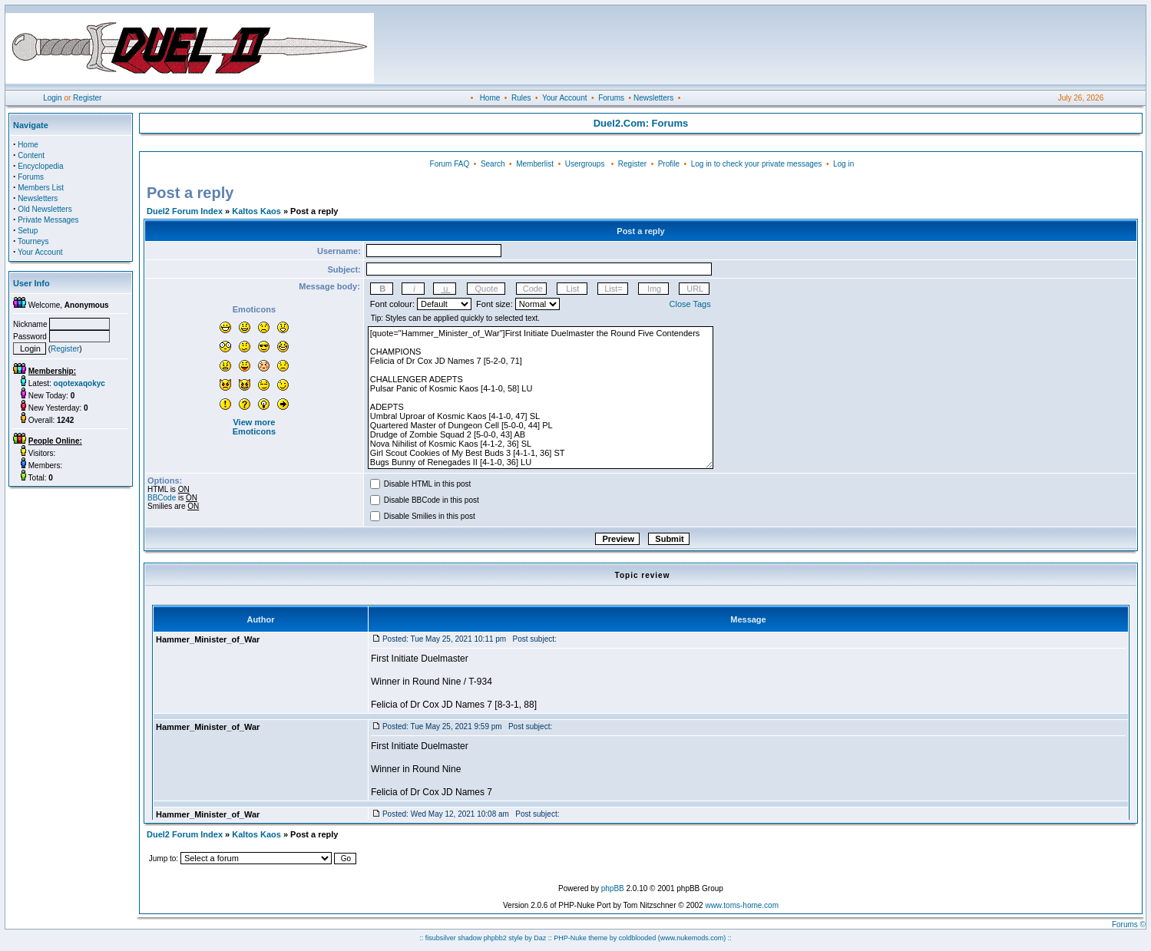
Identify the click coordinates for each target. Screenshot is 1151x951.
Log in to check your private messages (756, 164)
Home (490, 98)
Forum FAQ (450, 164)
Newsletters (653, 98)
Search (493, 164)
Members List (41, 187)
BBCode (161, 498)
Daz (540, 938)
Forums (611, 98)
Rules (521, 98)
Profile (669, 164)
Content (31, 155)
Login (52, 98)
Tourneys (33, 241)
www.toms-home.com (742, 905)
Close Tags (690, 304)
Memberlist (535, 164)
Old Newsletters (45, 209)
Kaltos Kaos (256, 211)
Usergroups (585, 164)
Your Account (564, 98)
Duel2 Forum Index (185, 211)
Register (87, 98)
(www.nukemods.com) (692, 938)
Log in (843, 164)
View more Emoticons (254, 427)
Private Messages (48, 220)
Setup (28, 230)
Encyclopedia (40, 166)
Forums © (1129, 924)
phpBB (612, 888)
